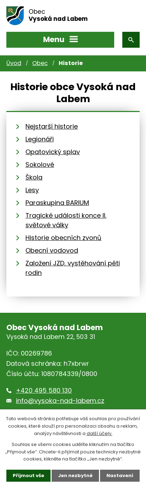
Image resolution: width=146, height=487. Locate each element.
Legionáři (39, 139)
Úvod (13, 63)
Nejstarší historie (51, 126)
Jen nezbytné (75, 475)
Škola (33, 177)
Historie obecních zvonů (63, 237)
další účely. (99, 433)
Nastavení (119, 475)
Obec (40, 63)
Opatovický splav (52, 151)
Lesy (32, 190)
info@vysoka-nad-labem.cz (60, 400)
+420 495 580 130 (44, 390)
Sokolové (39, 164)
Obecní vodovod (51, 250)
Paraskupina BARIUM (57, 202)
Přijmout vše (28, 475)
